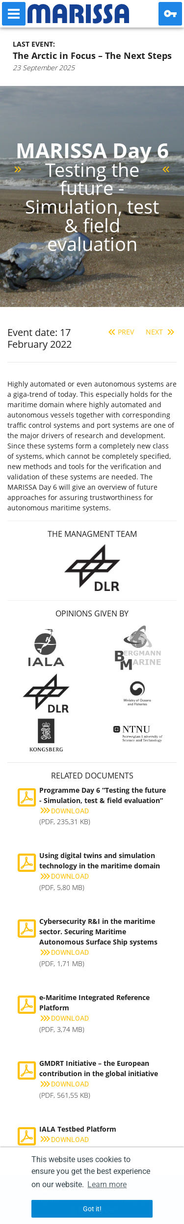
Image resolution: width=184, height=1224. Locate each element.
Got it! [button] (92, 1209)
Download (64, 811)
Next (161, 331)
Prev (120, 331)
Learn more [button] (107, 1184)
